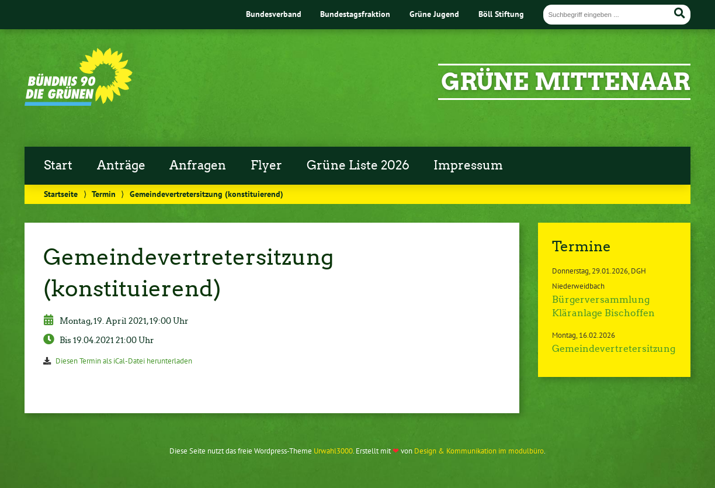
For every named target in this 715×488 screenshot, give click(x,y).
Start (58, 165)
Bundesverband (273, 13)
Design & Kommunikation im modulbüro (479, 451)
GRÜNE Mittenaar (565, 82)
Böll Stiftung (501, 13)
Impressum (468, 165)
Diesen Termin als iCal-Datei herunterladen (123, 361)
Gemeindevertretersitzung (613, 348)
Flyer (266, 165)
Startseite (61, 193)
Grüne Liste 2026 (358, 165)
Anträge (121, 165)
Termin (104, 193)
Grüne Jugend (434, 13)
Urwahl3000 (333, 451)
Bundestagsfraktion (355, 13)
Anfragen (197, 165)
